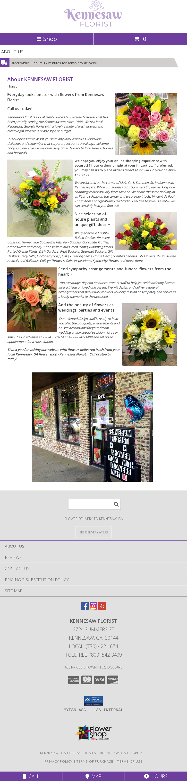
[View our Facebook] (85, 608)
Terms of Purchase (94, 761)
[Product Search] (94, 504)
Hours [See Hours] (156, 776)
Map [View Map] (93, 776)
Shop (46, 39)
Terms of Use (130, 761)
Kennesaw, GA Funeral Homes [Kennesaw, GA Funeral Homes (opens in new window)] (68, 753)
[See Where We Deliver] (93, 532)
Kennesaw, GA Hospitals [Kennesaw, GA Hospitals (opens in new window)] (123, 753)
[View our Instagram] (93, 608)
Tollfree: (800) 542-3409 (93, 655)
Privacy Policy (58, 761)
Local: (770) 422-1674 (93, 646)
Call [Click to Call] (31, 776)
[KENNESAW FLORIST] (93, 26)
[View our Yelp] (102, 608)
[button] (93, 701)
